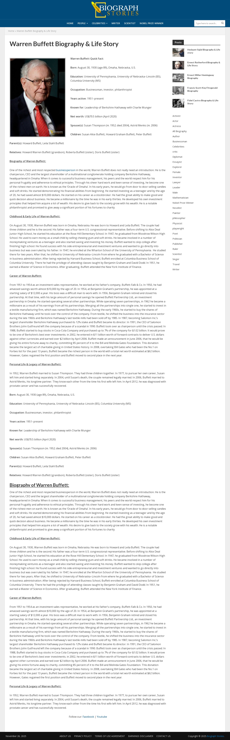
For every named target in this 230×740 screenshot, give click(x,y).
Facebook (88, 716)
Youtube (102, 716)
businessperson (65, 170)
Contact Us (163, 736)
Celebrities (98, 23)
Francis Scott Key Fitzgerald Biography (202, 89)
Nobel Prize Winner (151, 23)
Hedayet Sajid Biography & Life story (203, 51)
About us (65, 736)
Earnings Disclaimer (140, 736)
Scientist (130, 23)
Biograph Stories (215, 736)
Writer (115, 23)
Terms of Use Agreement (110, 736)
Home (70, 23)
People (82, 23)
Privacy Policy (83, 736)
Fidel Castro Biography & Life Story (202, 102)
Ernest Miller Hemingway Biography (200, 76)
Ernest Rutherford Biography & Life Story (203, 64)
